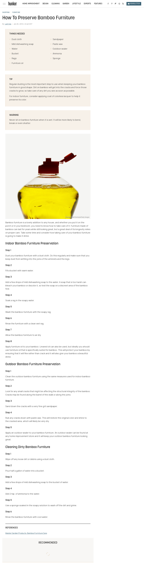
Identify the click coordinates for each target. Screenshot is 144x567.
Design (46, 4)
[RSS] (123, 4)
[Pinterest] (111, 4)
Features (98, 4)
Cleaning (56, 4)
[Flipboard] (115, 4)
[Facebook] (108, 4)
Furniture (16, 12)
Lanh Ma (8, 24)
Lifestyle (76, 4)
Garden (66, 4)
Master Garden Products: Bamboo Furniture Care (26, 533)
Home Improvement (31, 4)
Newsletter (134, 4)
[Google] (119, 4)
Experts (87, 4)
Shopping (6, 12)
